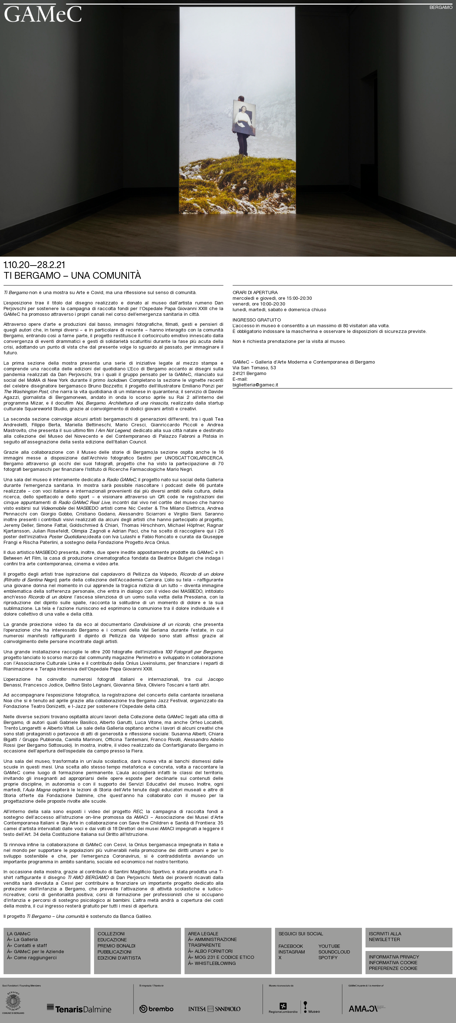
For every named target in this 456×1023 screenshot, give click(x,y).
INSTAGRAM (292, 952)
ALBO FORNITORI (214, 951)
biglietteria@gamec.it (255, 385)
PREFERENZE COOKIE (393, 968)
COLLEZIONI (111, 934)
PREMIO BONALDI (116, 946)
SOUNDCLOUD (334, 952)
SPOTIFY (327, 958)
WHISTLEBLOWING (215, 963)
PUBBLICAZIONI (114, 952)
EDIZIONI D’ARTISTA (119, 958)
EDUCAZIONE (112, 940)
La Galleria (26, 939)
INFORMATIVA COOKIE (393, 963)
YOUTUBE (329, 946)
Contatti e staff (30, 946)
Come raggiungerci (35, 958)
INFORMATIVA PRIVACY (394, 957)
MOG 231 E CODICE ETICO (224, 957)
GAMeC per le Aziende (39, 952)
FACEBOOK (291, 946)
